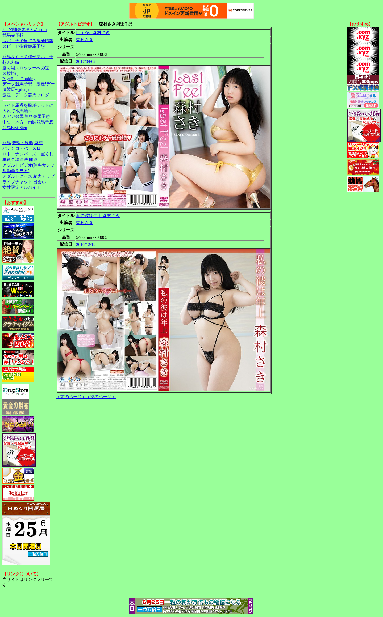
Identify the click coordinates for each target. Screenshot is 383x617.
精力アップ (44, 176)
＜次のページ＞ (101, 396)
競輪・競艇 (22, 143)
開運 (33, 159)
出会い (39, 182)
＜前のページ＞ (71, 396)
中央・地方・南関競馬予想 (27, 122)
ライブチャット (17, 182)
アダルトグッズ (17, 176)
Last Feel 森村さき (93, 32)
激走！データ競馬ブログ (25, 95)
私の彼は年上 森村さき (98, 215)
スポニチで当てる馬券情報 (27, 41)
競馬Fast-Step (14, 127)
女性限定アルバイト (21, 187)
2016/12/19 (85, 244)
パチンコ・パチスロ (21, 148)
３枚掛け (10, 73)
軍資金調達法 (15, 159)
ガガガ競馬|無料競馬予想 (26, 116)
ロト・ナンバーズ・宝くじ (27, 154)
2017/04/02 (85, 61)
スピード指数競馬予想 (23, 46)
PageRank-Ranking (18, 78)
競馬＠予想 (13, 35)
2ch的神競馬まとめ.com (24, 29)
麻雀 (38, 143)
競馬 (6, 143)
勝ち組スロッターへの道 (25, 68)
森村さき (84, 39)
